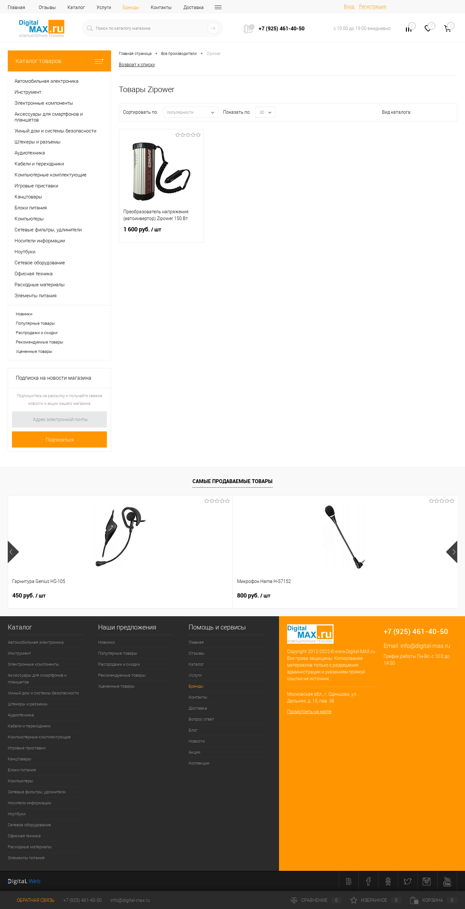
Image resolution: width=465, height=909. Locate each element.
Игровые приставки (27, 747)
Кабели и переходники (29, 726)
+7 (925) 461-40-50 (82, 900)
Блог (193, 730)
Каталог (76, 7)
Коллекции (199, 763)
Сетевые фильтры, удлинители (37, 791)
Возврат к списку (137, 64)
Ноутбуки (17, 813)
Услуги (104, 7)
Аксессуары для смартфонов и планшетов (37, 678)
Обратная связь (31, 900)
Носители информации (29, 802)
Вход (349, 6)
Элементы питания (26, 857)
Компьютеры (20, 780)
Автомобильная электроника (36, 642)
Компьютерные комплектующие (39, 737)
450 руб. (29, 595)
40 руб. (252, 595)
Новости (197, 741)
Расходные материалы (30, 846)
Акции (194, 752)
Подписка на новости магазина (53, 378)
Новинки (24, 314)
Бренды (131, 7)
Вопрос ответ (201, 719)
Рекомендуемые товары (39, 342)
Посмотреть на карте (309, 711)
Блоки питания (22, 769)
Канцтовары (19, 758)
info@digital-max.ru (425, 645)
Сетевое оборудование (29, 824)
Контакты (161, 7)
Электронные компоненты (33, 664)
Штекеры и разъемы (28, 704)
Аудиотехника (21, 715)
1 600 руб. (161, 233)
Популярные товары (35, 323)
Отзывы (47, 7)
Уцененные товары (34, 351)
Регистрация (372, 6)
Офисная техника (24, 835)
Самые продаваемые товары (232, 481)
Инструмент (19, 653)
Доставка (193, 7)
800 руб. (141, 595)
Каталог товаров (59, 60)
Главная (16, 7)
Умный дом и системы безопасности (43, 693)
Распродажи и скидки (36, 332)
